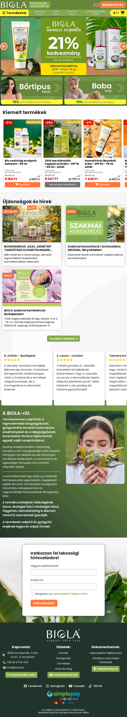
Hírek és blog (72, 13)
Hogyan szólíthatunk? (45, 566)
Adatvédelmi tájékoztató (106, 653)
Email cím (37, 580)
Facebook (33, 686)
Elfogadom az (61, 593)
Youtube (77, 686)
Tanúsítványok (106, 669)
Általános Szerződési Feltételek (105, 660)
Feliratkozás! (44, 603)
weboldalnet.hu (63, 709)
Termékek (63, 663)
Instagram (55, 686)
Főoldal (63, 653)
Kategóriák (63, 658)
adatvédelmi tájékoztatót (70, 594)
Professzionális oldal (21, 675)
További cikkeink (63, 339)
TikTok (95, 686)
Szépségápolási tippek (95, 13)
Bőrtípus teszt (40, 13)
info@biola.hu (15, 667)
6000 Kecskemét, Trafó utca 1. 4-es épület (22, 655)
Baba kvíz (56, 13)
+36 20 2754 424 (17, 662)
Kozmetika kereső (63, 675)
